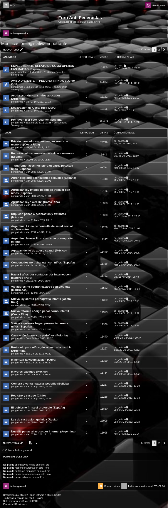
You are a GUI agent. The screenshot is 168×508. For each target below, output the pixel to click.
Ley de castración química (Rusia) (34, 419)
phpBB (23, 495)
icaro (17, 72)
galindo (19, 87)
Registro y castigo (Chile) (28, 395)
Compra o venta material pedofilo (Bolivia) (40, 383)
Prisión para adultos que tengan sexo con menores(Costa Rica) (39, 143)
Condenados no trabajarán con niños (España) (43, 262)
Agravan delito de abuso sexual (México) (39, 250)
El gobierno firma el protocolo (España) (38, 407)
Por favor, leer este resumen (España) (36, 119)
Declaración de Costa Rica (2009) (33, 107)
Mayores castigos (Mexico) (29, 371)
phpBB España (36, 498)
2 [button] (159, 49)
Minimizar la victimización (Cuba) (33, 359)
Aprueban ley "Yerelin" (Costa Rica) (35, 202)
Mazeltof (29, 501)
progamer (13, 501)
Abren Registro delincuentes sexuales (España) (43, 177)
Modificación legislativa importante (34, 43)
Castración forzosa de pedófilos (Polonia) (39, 335)
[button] (164, 49)
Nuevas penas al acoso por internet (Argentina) (43, 431)
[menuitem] (9, 5)
